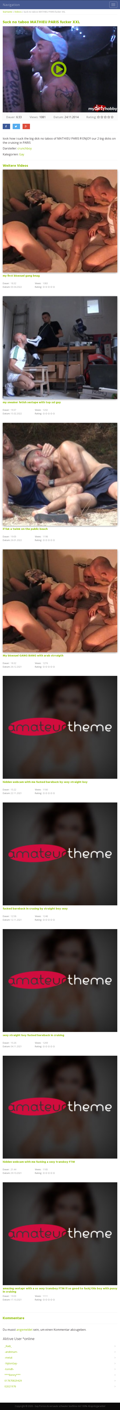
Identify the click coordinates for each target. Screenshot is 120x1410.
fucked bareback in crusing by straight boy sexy (35, 908)
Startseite (7, 11)
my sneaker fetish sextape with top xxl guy (32, 402)
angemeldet (24, 1330)
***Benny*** (13, 1375)
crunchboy (25, 148)
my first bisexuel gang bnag (21, 276)
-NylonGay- (11, 1363)
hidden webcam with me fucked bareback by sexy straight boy (45, 782)
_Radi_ (8, 1346)
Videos (17, 11)
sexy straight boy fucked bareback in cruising (33, 1035)
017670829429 (13, 1380)
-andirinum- (11, 1352)
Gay (21, 154)
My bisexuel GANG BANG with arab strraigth (33, 655)
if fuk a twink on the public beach (25, 529)
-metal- (9, 1357)
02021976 (10, 1386)
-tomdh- (9, 1369)
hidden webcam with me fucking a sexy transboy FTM (39, 1162)
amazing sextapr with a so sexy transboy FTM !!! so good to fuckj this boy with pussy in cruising (60, 1290)
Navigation (11, 5)
